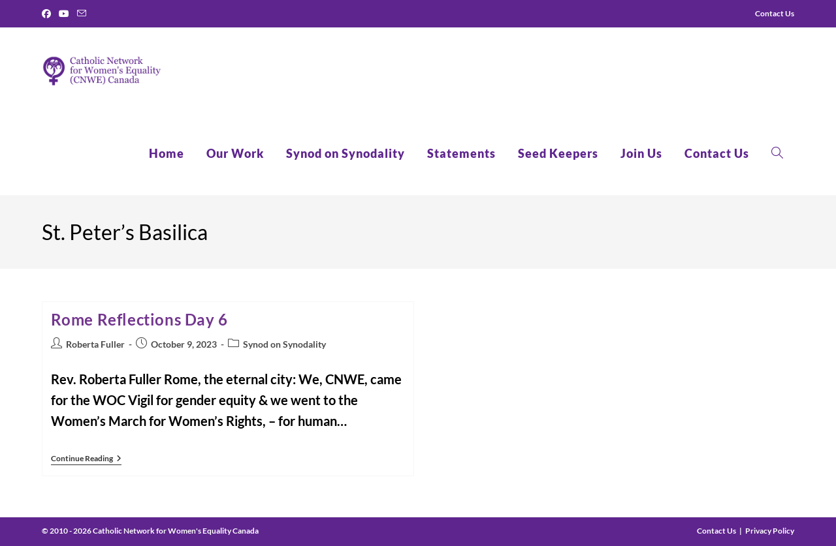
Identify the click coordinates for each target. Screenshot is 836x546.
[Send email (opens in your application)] (81, 13)
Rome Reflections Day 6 (139, 319)
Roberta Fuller (95, 344)
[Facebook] (48, 13)
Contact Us (716, 531)
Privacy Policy (769, 531)
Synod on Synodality (284, 344)
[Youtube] (64, 13)
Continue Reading (86, 459)
